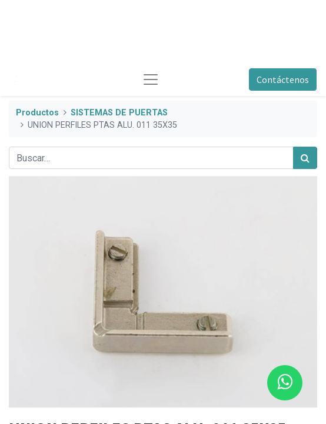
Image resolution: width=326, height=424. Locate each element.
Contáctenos (283, 79)
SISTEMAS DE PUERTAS (119, 113)
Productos (37, 113)
